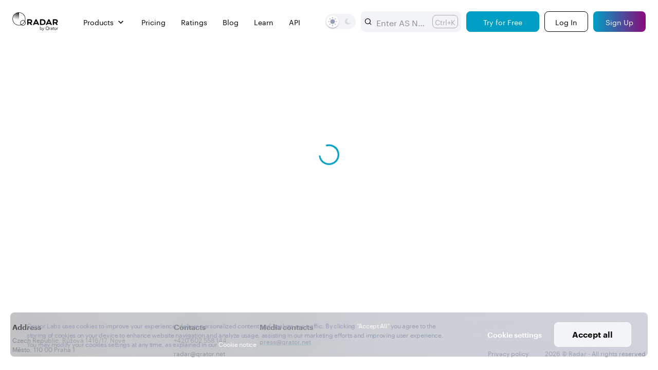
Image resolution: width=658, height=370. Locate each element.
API (294, 21)
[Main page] (35, 21)
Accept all (592, 334)
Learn (263, 21)
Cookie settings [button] (514, 334)
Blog (231, 21)
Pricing (153, 21)
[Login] (566, 21)
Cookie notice (237, 343)
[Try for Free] (502, 21)
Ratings (194, 21)
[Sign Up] (619, 21)
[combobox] (400, 21)
